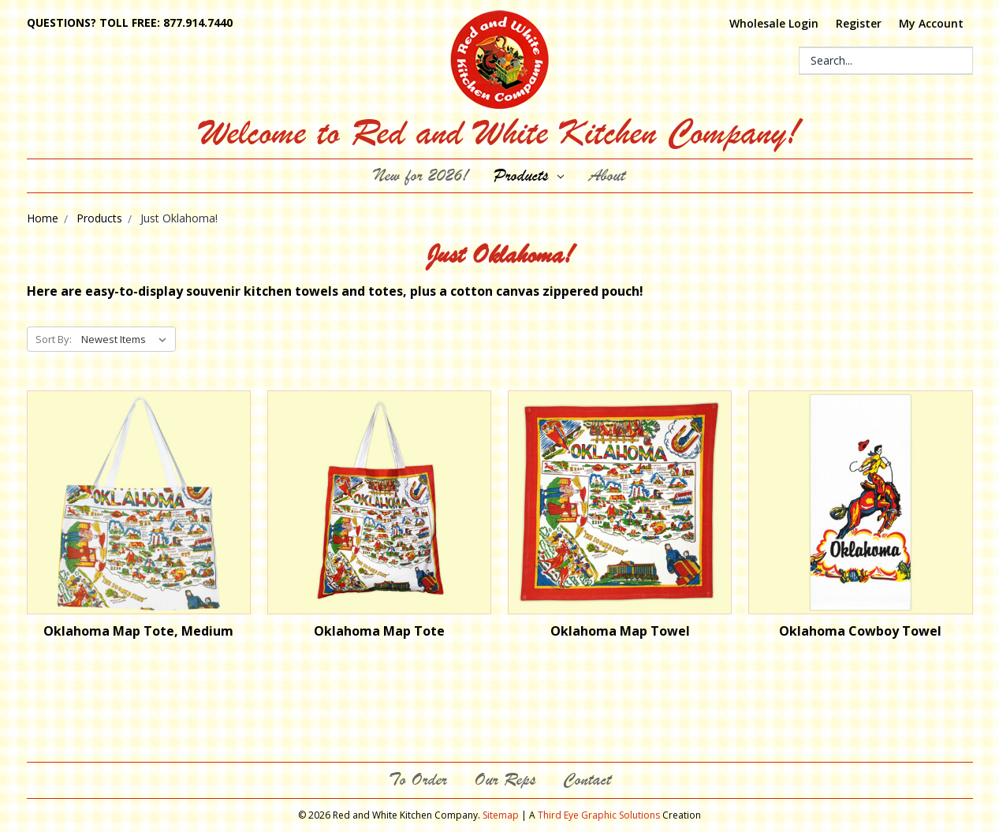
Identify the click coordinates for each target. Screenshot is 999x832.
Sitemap (501, 815)
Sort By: (53, 339)
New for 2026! (421, 175)
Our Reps (505, 779)
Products (529, 175)
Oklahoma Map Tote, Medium (138, 631)
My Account (931, 23)
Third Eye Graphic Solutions (599, 815)
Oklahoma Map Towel (620, 631)
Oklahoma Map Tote (379, 631)
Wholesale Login (773, 23)
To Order (418, 779)
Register (859, 23)
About (607, 175)
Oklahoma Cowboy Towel (860, 631)
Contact (587, 779)
